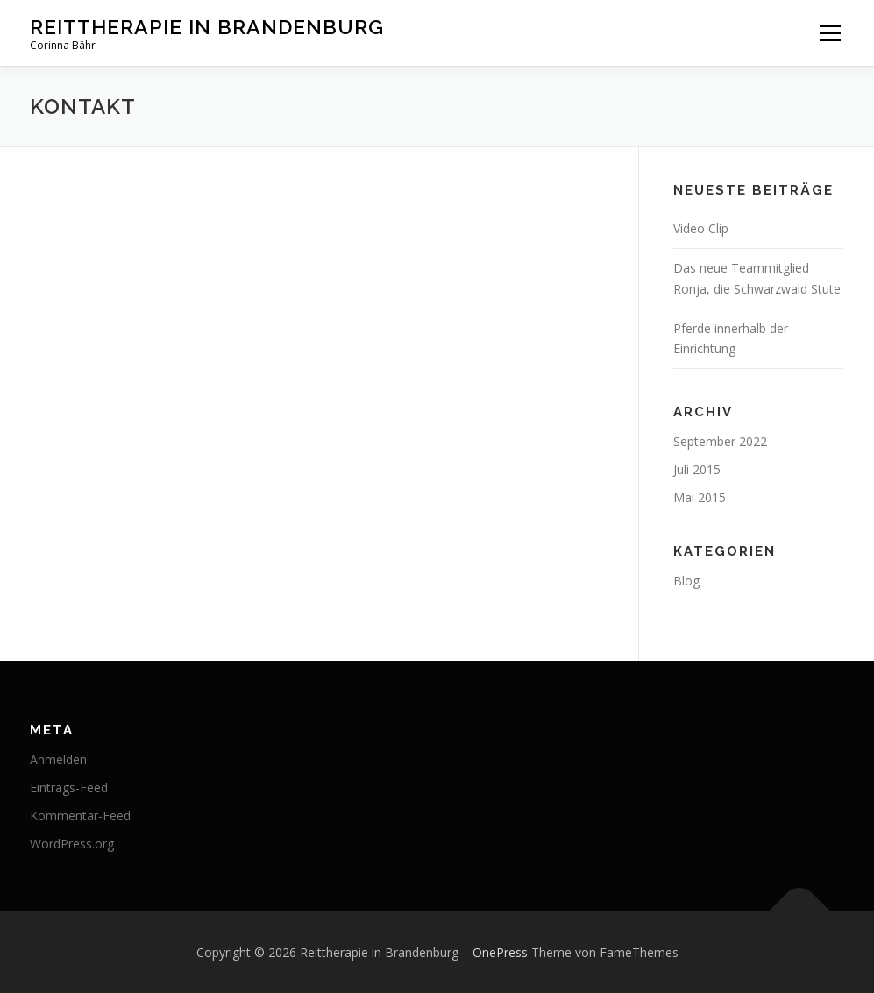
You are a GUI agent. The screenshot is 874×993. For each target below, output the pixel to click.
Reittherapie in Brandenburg (207, 27)
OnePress (500, 952)
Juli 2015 (697, 469)
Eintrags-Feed (69, 787)
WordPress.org (72, 843)
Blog (686, 580)
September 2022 (720, 441)
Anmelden (58, 759)
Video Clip (700, 228)
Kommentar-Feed (80, 815)
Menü (829, 33)
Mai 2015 (699, 497)
